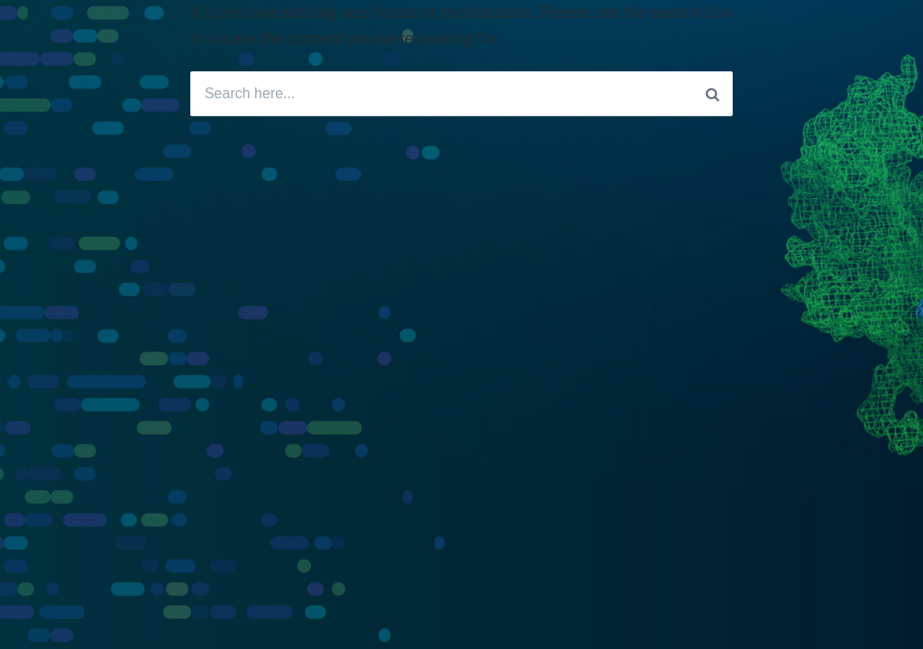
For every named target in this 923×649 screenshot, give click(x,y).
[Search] (712, 93)
